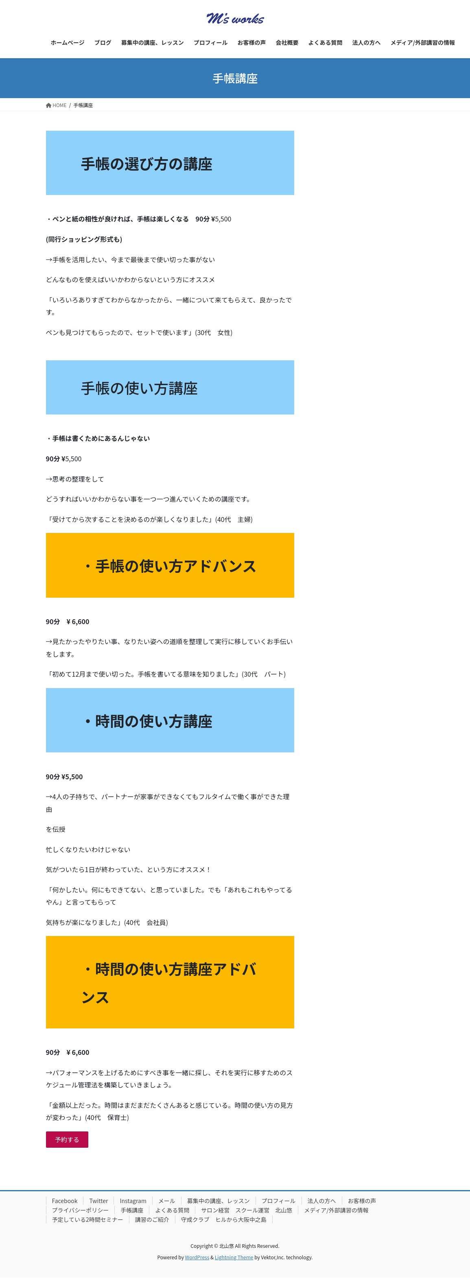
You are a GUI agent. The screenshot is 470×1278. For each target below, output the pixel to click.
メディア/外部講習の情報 (336, 1211)
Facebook (65, 1201)
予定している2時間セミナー (87, 1220)
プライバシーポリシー (80, 1211)
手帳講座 (131, 1211)
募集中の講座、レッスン (218, 1201)
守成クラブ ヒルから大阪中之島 (224, 1220)
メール (166, 1201)
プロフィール (279, 1201)
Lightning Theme (234, 1257)
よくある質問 (172, 1211)
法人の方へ (322, 1201)
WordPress (197, 1257)
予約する (68, 1140)
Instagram (133, 1201)
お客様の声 (362, 1201)
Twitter (98, 1201)
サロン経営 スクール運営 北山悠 (246, 1211)
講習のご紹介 (152, 1220)
